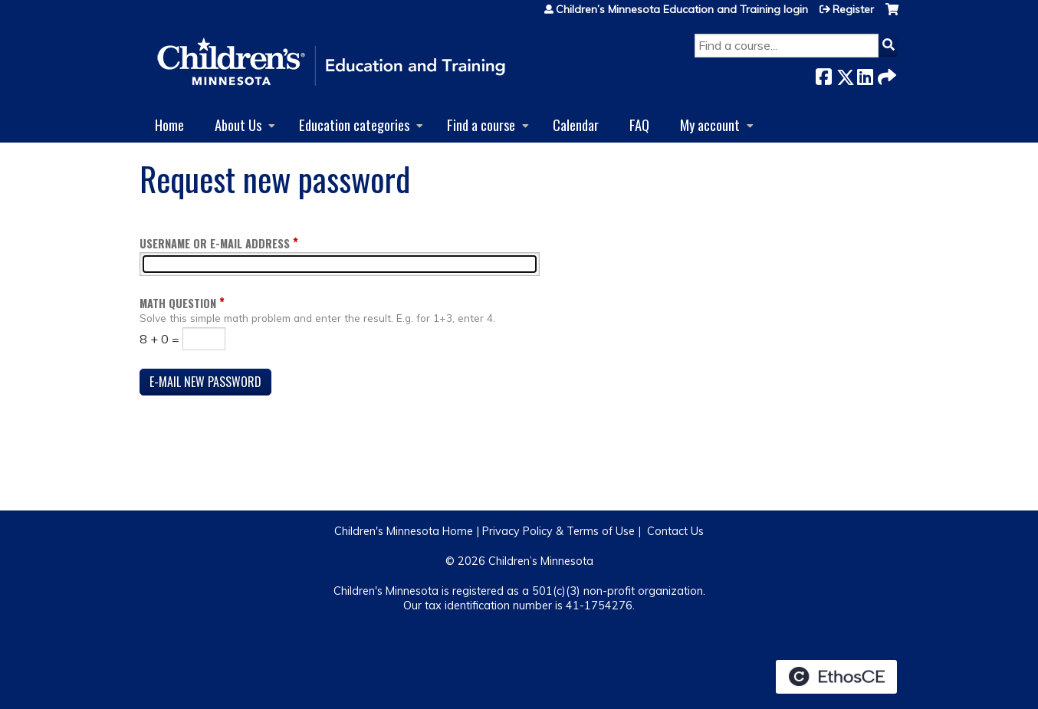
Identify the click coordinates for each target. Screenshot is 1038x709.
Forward (885, 74)
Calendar (576, 124)
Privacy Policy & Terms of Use (558, 531)
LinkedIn (864, 74)
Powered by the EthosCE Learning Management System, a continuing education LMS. (836, 676)
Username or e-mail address (215, 243)
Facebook (823, 74)
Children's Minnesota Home (403, 531)
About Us (238, 124)
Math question (178, 303)
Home (169, 124)
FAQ (639, 124)
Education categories (354, 124)
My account (710, 124)
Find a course (481, 124)
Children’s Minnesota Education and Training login (682, 9)
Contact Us (675, 531)
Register (853, 9)
